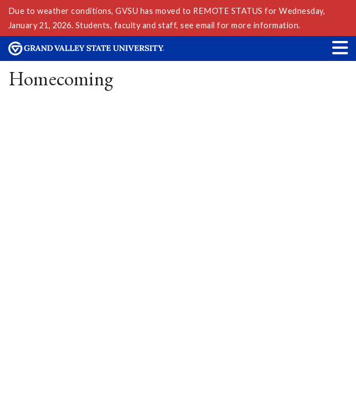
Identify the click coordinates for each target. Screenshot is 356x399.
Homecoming (61, 78)
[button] (340, 47)
